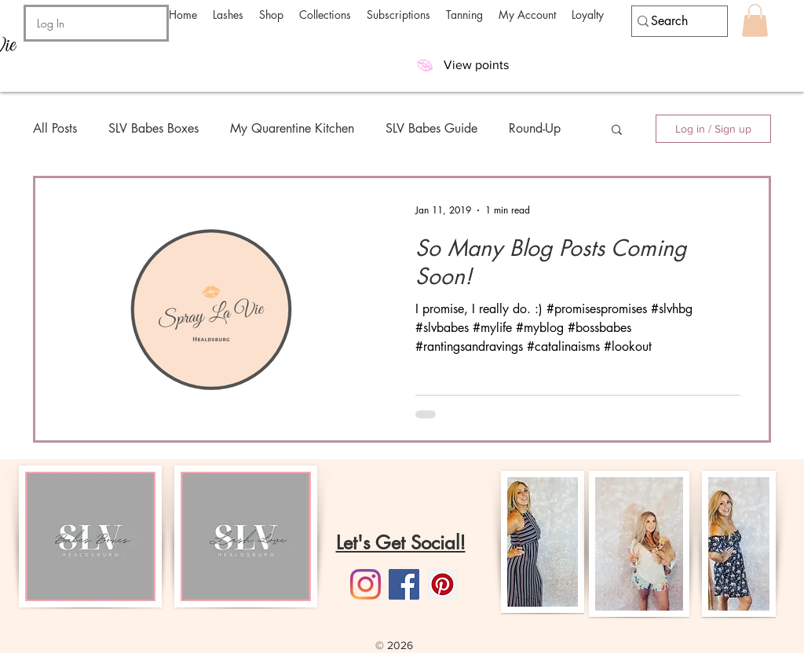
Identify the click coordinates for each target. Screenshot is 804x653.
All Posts (55, 129)
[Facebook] (404, 584)
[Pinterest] (442, 584)
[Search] (672, 21)
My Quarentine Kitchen (292, 129)
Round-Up (535, 129)
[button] (228, 14)
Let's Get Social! (401, 543)
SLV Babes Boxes (153, 129)
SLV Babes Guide (431, 129)
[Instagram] (365, 584)
